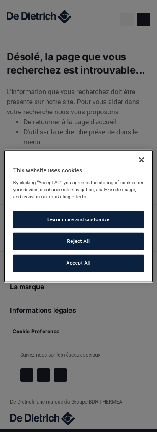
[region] (78, 216)
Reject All (78, 241)
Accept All (79, 262)
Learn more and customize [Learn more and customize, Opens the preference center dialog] (78, 219)
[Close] (141, 160)
